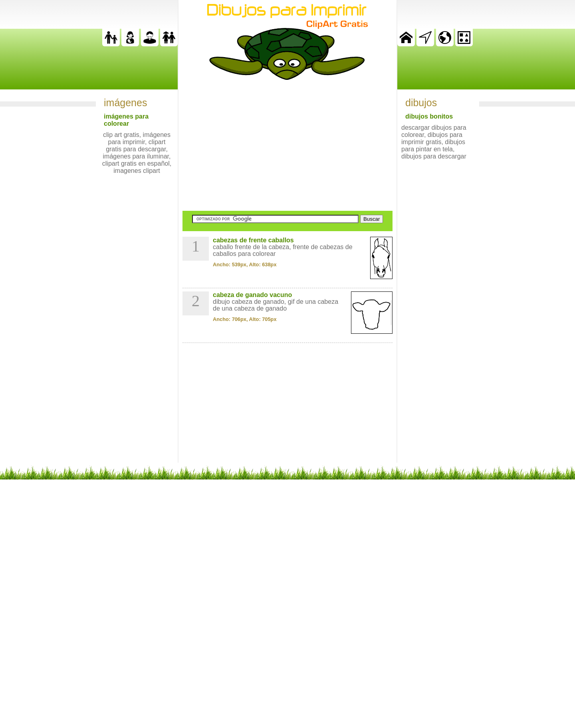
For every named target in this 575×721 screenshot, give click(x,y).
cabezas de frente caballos (253, 240)
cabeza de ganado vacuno (252, 294)
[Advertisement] (287, 145)
